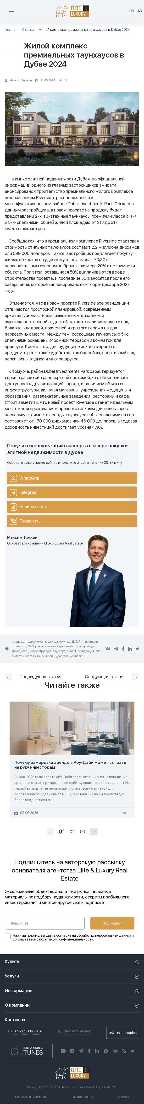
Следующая (112, 677)
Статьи (28, 30)
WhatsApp (24, 478)
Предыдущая (33, 677)
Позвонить (25, 521)
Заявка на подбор (123, 1033)
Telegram (23, 492)
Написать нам (29, 507)
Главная (11, 30)
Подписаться (112, 923)
